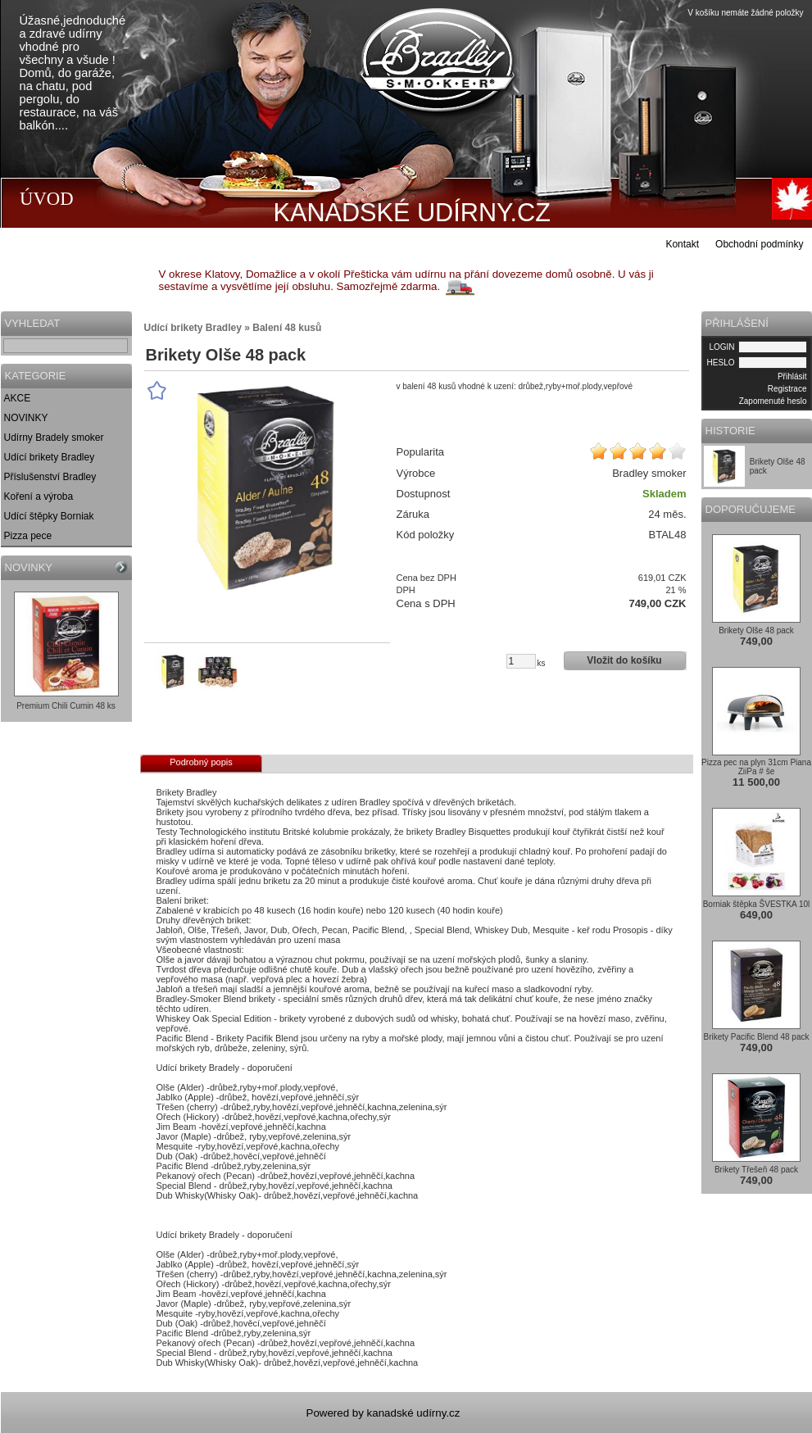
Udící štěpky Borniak (49, 516)
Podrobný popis (201, 762)
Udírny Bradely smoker (54, 437)
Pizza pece (28, 536)
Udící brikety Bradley (49, 457)
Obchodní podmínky (759, 244)
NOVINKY (26, 418)
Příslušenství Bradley (50, 477)
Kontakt (682, 244)
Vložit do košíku (624, 660)
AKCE (17, 398)
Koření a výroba (39, 496)
